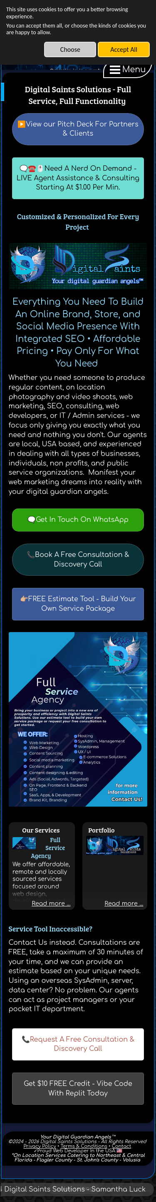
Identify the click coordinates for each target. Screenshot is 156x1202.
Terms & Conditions (84, 1146)
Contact (121, 1146)
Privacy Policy (39, 1146)
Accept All (123, 49)
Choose (70, 49)
